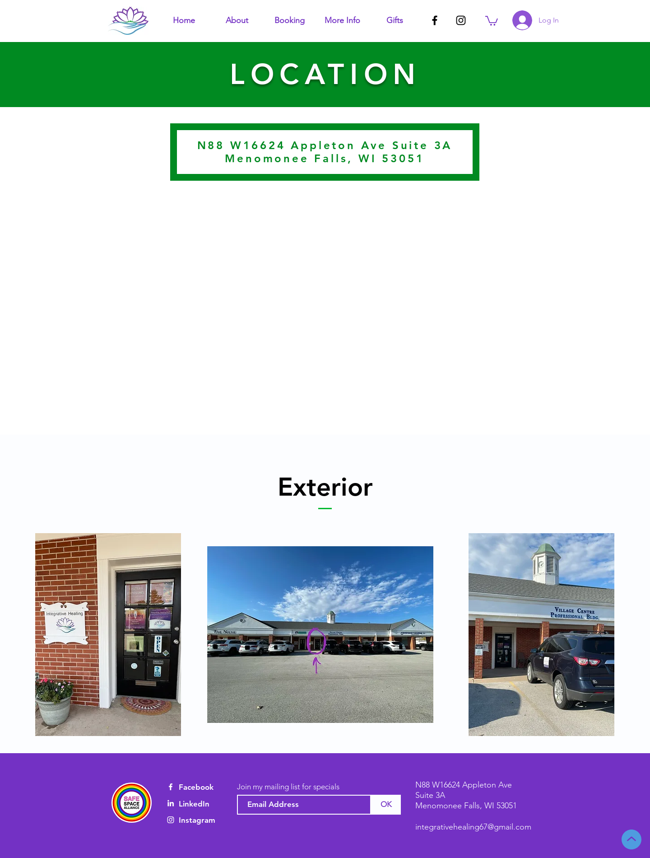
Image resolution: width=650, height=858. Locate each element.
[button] (236, 20)
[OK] (386, 805)
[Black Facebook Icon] (434, 20)
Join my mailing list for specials (288, 787)
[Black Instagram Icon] (461, 20)
